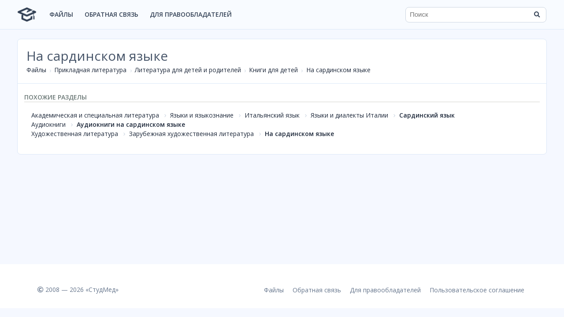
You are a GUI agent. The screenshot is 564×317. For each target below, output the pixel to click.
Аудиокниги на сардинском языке (131, 124)
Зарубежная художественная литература (191, 133)
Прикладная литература (90, 70)
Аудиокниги (48, 124)
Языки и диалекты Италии (349, 115)
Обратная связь (111, 14)
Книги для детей (273, 70)
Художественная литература (74, 133)
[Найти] (537, 14)
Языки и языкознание (202, 115)
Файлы (61, 14)
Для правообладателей (191, 14)
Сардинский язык (427, 115)
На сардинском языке (338, 70)
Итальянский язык (272, 115)
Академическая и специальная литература (95, 115)
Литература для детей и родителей (188, 70)
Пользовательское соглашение (477, 290)
